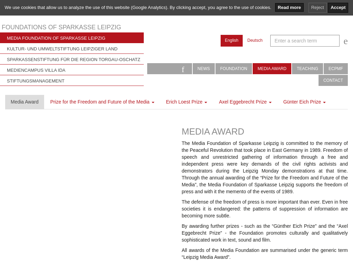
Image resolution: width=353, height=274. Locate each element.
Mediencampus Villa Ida (36, 70)
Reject (317, 7)
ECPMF (336, 68)
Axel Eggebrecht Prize (245, 102)
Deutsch (255, 40)
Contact (333, 80)
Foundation (233, 68)
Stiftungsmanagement (35, 81)
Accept (338, 7)
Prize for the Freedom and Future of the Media (102, 102)
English (231, 40)
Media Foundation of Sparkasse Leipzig (56, 38)
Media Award (272, 68)
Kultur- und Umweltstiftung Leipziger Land (62, 48)
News (204, 68)
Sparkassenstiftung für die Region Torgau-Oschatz (73, 59)
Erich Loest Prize (187, 102)
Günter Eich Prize (304, 102)
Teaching (307, 68)
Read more (289, 7)
